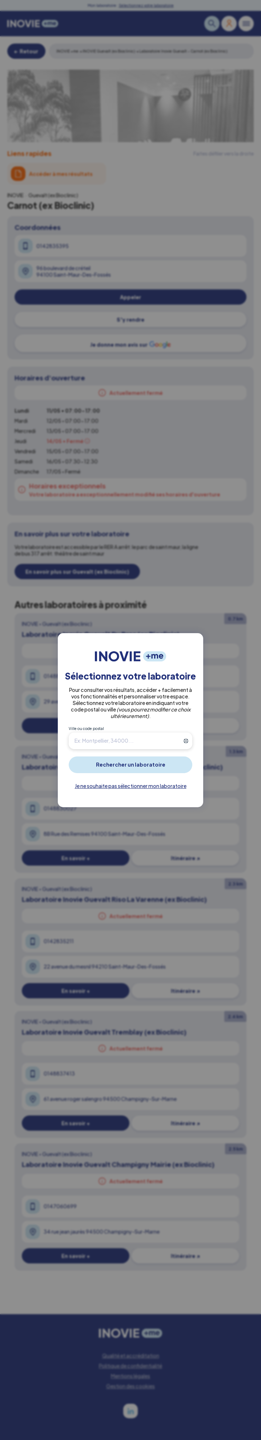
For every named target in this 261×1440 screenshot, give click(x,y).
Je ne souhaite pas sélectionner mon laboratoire (130, 786)
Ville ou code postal (86, 728)
